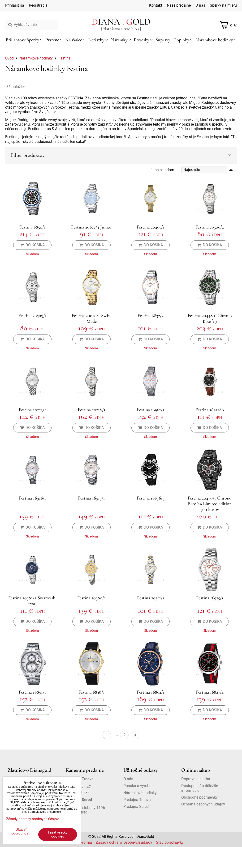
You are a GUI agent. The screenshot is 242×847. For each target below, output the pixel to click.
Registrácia (38, 5)
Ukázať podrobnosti (20, 831)
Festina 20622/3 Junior (91, 227)
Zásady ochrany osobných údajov (124, 842)
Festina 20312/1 (150, 598)
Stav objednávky (170, 842)
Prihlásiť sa (14, 5)
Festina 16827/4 (210, 692)
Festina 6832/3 (151, 315)
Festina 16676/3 (150, 498)
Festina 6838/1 (91, 692)
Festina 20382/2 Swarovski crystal (32, 600)
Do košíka (32, 245)
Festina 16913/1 (91, 498)
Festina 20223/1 (32, 410)
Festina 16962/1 (150, 410)
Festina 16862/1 (150, 692)
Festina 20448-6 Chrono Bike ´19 (210, 318)
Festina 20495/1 (150, 227)
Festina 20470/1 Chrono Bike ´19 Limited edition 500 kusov (210, 503)
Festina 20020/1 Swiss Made (91, 318)
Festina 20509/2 (209, 227)
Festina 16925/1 (209, 598)
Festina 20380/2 (91, 598)
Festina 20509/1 (32, 315)
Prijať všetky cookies (57, 834)
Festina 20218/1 (91, 410)
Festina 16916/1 (32, 498)
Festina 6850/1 (32, 227)
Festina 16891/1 (32, 692)
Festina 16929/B (209, 410)
